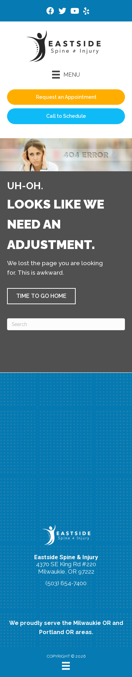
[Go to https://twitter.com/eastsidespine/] (62, 12)
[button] (41, 296)
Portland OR (56, 632)
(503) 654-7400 (66, 583)
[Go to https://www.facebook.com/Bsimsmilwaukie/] (50, 12)
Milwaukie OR (92, 623)
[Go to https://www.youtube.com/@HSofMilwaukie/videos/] (74, 12)
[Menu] (66, 74)
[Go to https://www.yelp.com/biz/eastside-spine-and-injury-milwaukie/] (86, 12)
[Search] (66, 324)
